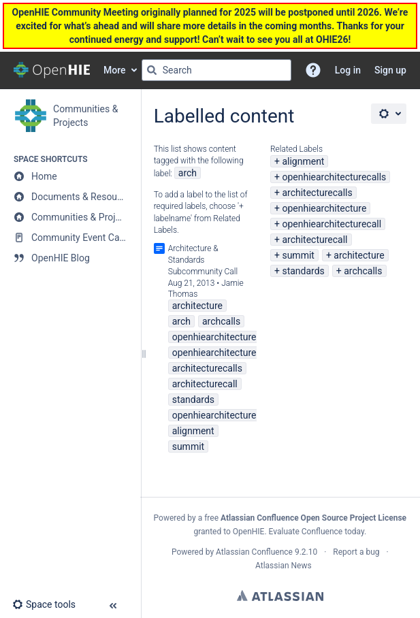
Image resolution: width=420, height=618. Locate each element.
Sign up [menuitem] (390, 70)
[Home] (70, 176)
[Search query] (216, 70)
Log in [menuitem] (348, 70)
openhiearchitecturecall (331, 223)
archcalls (363, 270)
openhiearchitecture (324, 208)
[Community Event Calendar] (70, 237)
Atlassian (280, 595)
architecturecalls (317, 192)
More (114, 70)
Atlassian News (283, 565)
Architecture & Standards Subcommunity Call (203, 260)
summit (298, 255)
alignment (303, 161)
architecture (359, 255)
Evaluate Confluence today (316, 531)
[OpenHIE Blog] (70, 258)
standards (303, 270)
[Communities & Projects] (70, 217)
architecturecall (314, 239)
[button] (313, 70)
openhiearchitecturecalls (334, 177)
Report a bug (356, 552)
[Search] (151, 70)
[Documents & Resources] (70, 196)
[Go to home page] (52, 70)
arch (187, 172)
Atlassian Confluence (254, 552)
